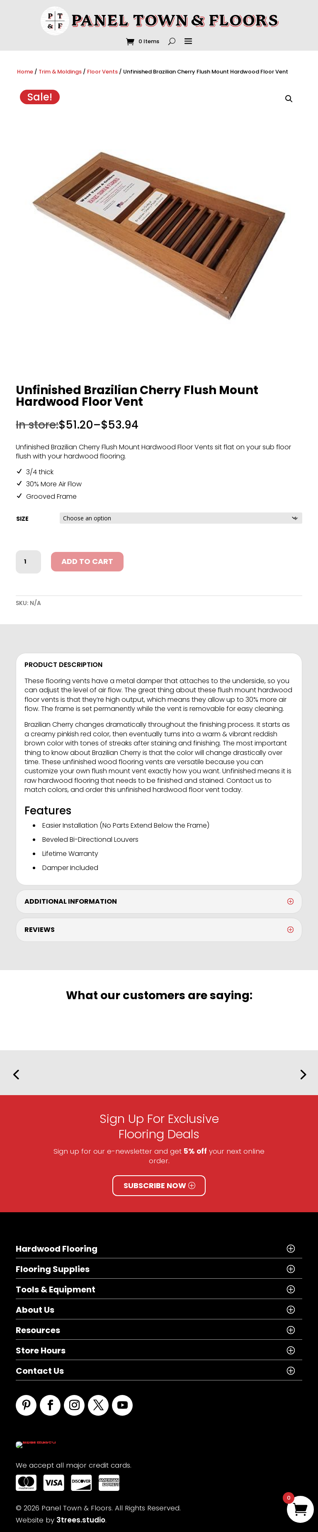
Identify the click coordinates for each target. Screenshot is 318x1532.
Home (25, 72)
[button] (289, 98)
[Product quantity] (28, 562)
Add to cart (87, 561)
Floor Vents (102, 72)
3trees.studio (80, 1515)
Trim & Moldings (60, 72)
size (22, 519)
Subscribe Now (155, 1185)
